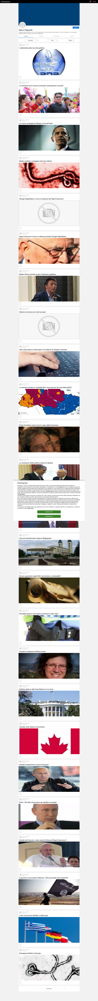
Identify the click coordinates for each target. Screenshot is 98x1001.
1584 (60, 487)
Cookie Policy (30, 508)
